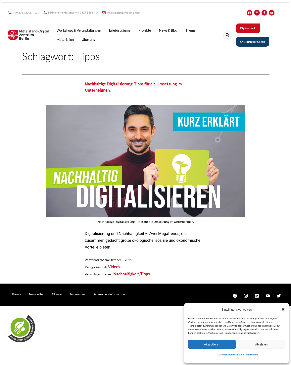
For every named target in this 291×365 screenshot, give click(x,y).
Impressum (252, 354)
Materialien (65, 39)
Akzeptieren (212, 344)
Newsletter (36, 294)
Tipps (145, 273)
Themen (191, 30)
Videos (114, 266)
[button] (283, 309)
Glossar (57, 294)
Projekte (144, 30)
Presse (16, 294)
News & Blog (168, 30)
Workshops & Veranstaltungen (79, 30)
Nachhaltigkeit (126, 273)
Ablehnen (261, 344)
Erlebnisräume (119, 30)
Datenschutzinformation (231, 354)
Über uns (88, 39)
